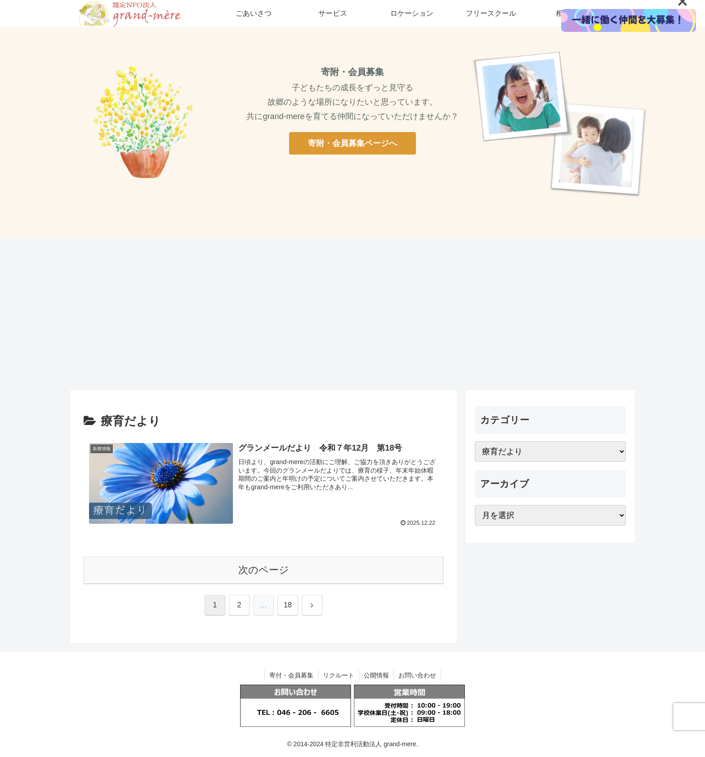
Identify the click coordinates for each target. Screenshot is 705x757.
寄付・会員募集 (291, 675)
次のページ (263, 569)
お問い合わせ (417, 675)
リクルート (338, 675)
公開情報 (376, 675)
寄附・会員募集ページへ (352, 143)
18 (288, 605)
